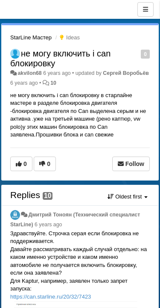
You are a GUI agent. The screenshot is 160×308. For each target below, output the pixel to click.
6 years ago (48, 225)
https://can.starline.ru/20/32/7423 (50, 296)
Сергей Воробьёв (126, 73)
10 (53, 83)
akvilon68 (29, 73)
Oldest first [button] (128, 196)
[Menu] (145, 9)
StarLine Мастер (31, 37)
